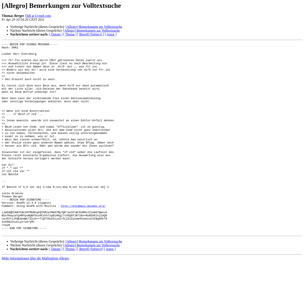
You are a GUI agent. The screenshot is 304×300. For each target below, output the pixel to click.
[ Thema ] (70, 34)
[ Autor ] (111, 34)
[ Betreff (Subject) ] (90, 34)
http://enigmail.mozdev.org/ (83, 239)
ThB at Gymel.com (38, 16)
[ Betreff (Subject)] (90, 287)
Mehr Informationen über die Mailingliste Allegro (35, 296)
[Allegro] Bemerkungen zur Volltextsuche (94, 27)
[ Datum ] (55, 34)
